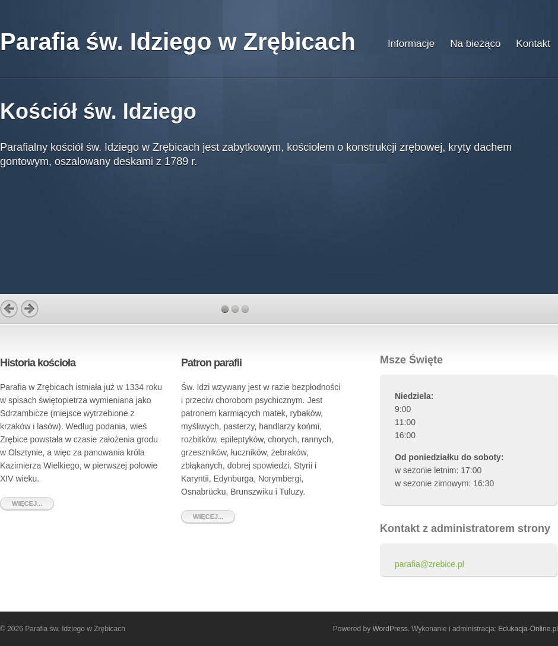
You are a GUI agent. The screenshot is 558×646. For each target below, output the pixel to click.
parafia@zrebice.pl (429, 564)
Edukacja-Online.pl (528, 629)
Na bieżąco (475, 43)
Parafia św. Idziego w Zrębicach (178, 41)
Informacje (411, 43)
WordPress (390, 629)
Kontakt (533, 43)
